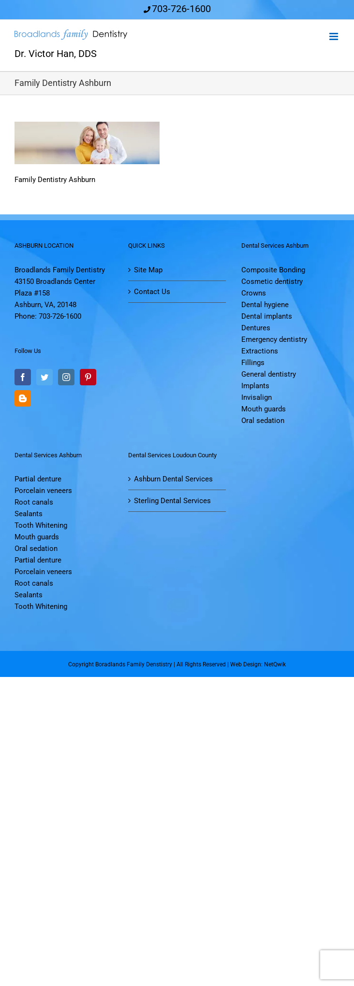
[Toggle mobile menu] (334, 36)
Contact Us (152, 291)
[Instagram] (66, 377)
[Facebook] (23, 377)
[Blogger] (23, 398)
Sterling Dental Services (172, 500)
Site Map (148, 270)
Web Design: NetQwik (258, 664)
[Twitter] (44, 377)
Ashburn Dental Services (173, 479)
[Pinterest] (88, 377)
